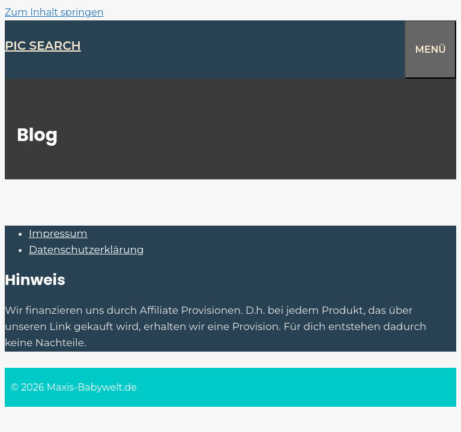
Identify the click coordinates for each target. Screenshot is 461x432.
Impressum (58, 233)
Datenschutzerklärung (86, 250)
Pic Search (43, 45)
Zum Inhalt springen (54, 12)
